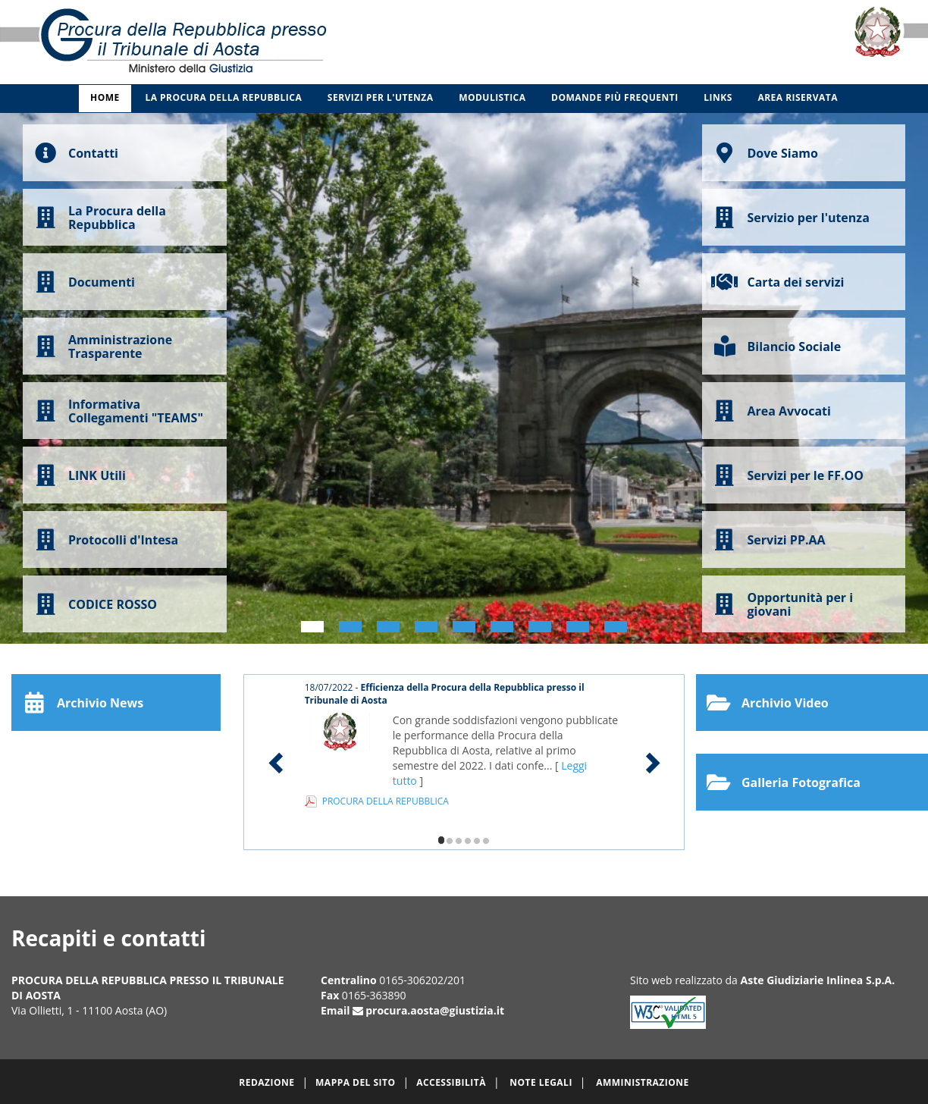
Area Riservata (797, 97)
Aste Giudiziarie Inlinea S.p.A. (818, 980)
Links (718, 97)
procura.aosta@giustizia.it (434, 1010)
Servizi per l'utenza (381, 97)
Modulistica (492, 97)
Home (105, 97)
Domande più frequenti (615, 97)
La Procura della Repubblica (223, 97)
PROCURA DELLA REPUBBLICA (385, 801)
